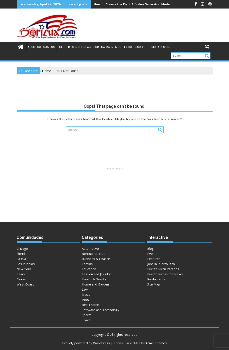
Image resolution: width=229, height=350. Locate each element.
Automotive (90, 248)
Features (153, 259)
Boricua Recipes (159, 47)
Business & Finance (96, 259)
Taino (21, 274)
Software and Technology (100, 310)
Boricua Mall (103, 47)
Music (86, 294)
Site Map (153, 284)
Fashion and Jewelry (96, 274)
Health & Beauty (94, 279)
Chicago (22, 248)
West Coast (25, 284)
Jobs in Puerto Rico (161, 264)
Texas (21, 279)
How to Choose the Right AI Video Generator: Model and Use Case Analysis (149, 4)
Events (152, 253)
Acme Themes (156, 343)
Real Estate (90, 305)
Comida (87, 264)
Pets (85, 299)
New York (24, 269)
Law (85, 289)
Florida (21, 253)
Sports (87, 315)
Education (89, 269)
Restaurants (156, 279)
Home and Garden (95, 284)
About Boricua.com (41, 47)
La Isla (21, 259)
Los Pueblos (26, 264)
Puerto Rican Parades (163, 269)
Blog (150, 248)
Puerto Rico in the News (74, 47)
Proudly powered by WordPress (86, 343)
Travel (86, 320)
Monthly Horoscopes (130, 47)
